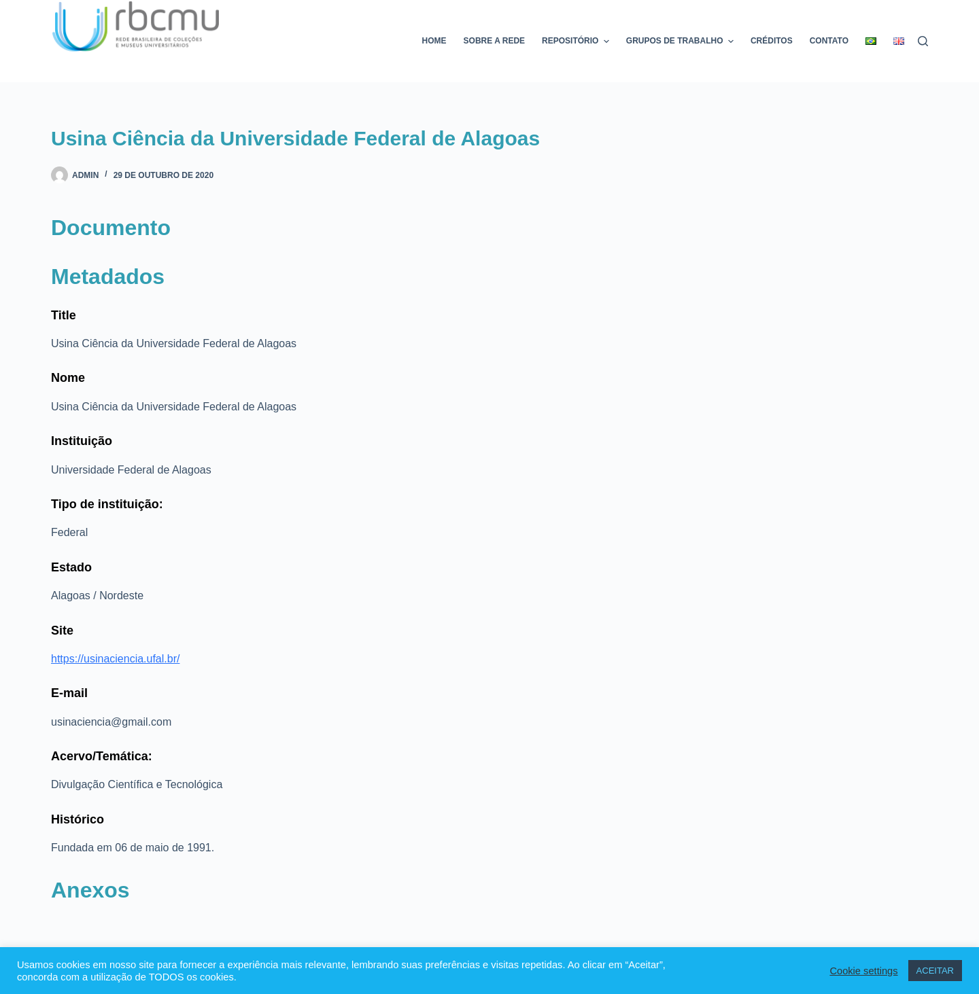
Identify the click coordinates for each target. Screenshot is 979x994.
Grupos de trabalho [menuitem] (681, 41)
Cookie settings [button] (863, 970)
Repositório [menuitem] (577, 41)
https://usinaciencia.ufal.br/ (115, 658)
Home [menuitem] (434, 41)
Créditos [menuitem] (772, 41)
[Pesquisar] (923, 41)
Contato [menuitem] (829, 41)
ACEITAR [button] (935, 970)
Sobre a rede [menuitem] (494, 41)
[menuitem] (871, 41)
